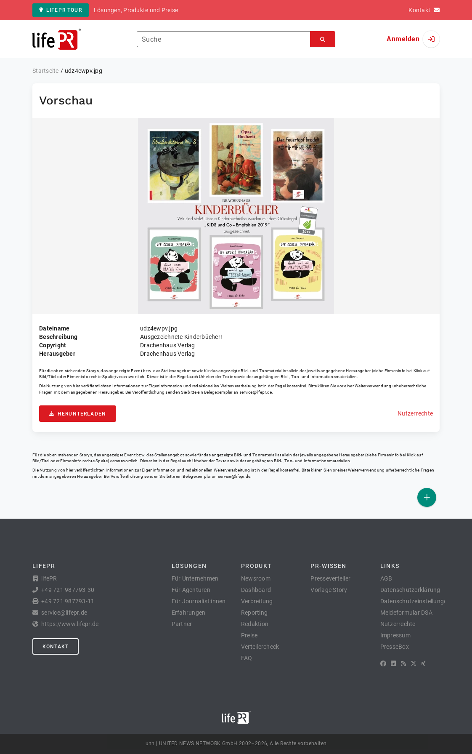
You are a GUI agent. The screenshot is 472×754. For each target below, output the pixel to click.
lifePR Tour (60, 10)
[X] (413, 663)
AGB (386, 578)
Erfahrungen (189, 612)
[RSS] (403, 663)
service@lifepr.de (255, 392)
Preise (249, 635)
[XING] (423, 663)
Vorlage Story (328, 589)
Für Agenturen (191, 589)
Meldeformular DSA (406, 612)
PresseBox (394, 646)
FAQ (246, 658)
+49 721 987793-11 (67, 601)
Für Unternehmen (195, 578)
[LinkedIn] (393, 663)
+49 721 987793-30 (67, 589)
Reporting (254, 612)
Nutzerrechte (415, 413)
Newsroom (255, 578)
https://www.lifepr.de (69, 624)
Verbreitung (257, 601)
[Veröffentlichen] (426, 497)
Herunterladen (77, 414)
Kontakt (55, 647)
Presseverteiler (330, 578)
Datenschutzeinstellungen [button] (415, 601)
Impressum (395, 635)
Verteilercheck (260, 646)
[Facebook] (383, 663)
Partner (182, 624)
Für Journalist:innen (199, 601)
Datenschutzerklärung (410, 589)
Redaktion (254, 624)
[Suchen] (322, 39)
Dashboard (256, 589)
